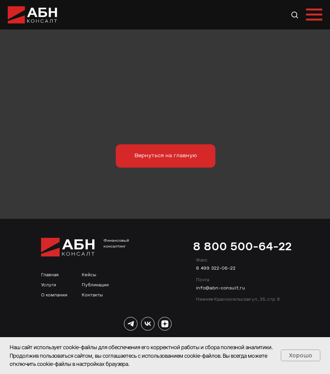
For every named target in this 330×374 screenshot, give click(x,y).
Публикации (95, 285)
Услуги (48, 285)
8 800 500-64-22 (242, 247)
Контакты (92, 295)
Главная (49, 275)
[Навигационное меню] (314, 15)
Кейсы (89, 275)
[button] (294, 14)
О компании (54, 295)
